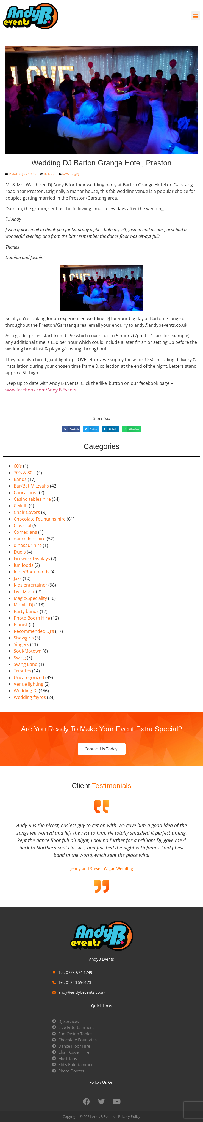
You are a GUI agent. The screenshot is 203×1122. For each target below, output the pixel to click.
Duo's (20, 552)
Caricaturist (26, 492)
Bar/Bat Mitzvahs (31, 486)
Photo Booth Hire (32, 618)
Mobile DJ (23, 605)
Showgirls (24, 638)
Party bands (26, 611)
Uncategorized (29, 677)
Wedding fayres (30, 697)
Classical (22, 525)
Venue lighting (28, 684)
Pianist (21, 625)
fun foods (24, 565)
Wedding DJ (72, 174)
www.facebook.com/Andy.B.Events (40, 390)
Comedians (25, 532)
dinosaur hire (28, 545)
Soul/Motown (27, 651)
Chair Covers (27, 512)
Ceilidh (21, 506)
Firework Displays (32, 558)
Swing (20, 658)
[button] (195, 15)
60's (18, 466)
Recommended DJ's (34, 631)
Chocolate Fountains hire (40, 519)
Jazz (18, 578)
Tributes (22, 671)
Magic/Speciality (30, 598)
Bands (20, 479)
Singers (21, 644)
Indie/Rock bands (31, 572)
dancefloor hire (30, 539)
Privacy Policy (129, 1116)
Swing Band (26, 664)
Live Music (24, 592)
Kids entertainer (30, 585)
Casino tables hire (32, 499)
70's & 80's (25, 473)
